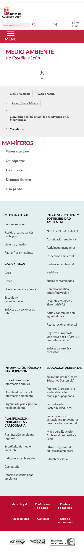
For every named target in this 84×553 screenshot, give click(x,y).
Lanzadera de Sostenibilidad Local (59, 405)
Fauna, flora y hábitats (25, 103)
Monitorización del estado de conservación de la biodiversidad (39, 118)
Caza (8, 272)
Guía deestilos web (65, 520)
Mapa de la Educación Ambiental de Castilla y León (61, 435)
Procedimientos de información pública (17, 382)
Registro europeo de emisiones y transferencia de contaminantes (63, 336)
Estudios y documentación (15, 299)
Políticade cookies (65, 505)
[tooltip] (54, 24)
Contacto (43, 518)
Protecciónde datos (42, 505)
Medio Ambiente (20, 93)
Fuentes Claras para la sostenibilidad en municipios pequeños (61, 392)
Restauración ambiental (62, 324)
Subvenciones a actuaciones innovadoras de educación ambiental (62, 419)
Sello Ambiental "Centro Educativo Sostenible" (62, 378)
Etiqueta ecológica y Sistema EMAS (59, 302)
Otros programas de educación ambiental (60, 448)
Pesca (8, 281)
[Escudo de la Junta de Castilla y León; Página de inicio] (11, 17)
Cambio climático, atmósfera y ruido (58, 290)
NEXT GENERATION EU (62, 231)
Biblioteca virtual (57, 459)
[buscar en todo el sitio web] (33, 23)
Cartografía (12, 466)
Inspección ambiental (60, 256)
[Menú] (10, 36)
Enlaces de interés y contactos (59, 350)
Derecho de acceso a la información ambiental (19, 393)
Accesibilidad (20, 518)
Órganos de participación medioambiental (21, 405)
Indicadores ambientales (20, 458)
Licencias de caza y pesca (20, 289)
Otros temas (76, 24)
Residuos (52, 272)
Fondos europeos (16, 224)
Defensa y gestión (16, 244)
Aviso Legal (19, 504)
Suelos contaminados (60, 280)
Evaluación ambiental (60, 264)
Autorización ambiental (62, 239)
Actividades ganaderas (61, 247)
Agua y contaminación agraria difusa (61, 314)
